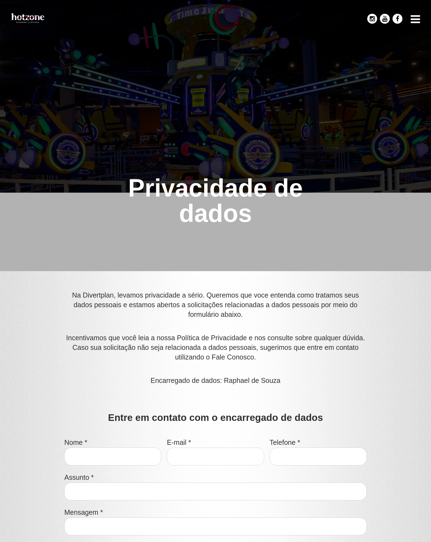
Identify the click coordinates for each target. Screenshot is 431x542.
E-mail (179, 442)
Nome (75, 442)
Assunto (79, 477)
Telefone (285, 442)
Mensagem (83, 512)
